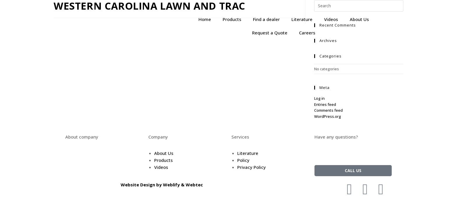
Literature (301, 19)
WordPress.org (327, 116)
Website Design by (142, 185)
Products (232, 19)
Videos (331, 19)
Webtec (194, 185)
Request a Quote (269, 33)
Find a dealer (266, 19)
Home (204, 19)
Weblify (171, 185)
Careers (307, 33)
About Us (359, 19)
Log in (319, 98)
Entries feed (325, 104)
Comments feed (328, 110)
